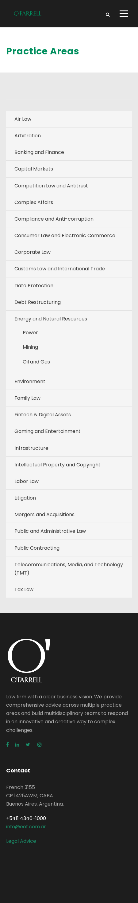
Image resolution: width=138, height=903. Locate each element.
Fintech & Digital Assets (42, 414)
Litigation (25, 497)
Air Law (22, 119)
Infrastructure (31, 448)
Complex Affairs (33, 202)
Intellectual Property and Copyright (57, 464)
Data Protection (33, 285)
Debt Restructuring (37, 302)
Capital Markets (33, 168)
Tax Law (23, 589)
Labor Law (26, 481)
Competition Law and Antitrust (51, 185)
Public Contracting (36, 548)
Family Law (27, 398)
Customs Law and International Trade (59, 268)
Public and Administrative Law (50, 531)
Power (30, 332)
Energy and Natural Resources (50, 318)
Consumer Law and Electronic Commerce (64, 235)
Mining (30, 347)
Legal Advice (21, 841)
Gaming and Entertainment (47, 431)
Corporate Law (32, 252)
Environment (29, 381)
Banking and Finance (39, 152)
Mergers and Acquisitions (44, 514)
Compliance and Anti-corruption (54, 218)
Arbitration (27, 135)
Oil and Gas (36, 361)
